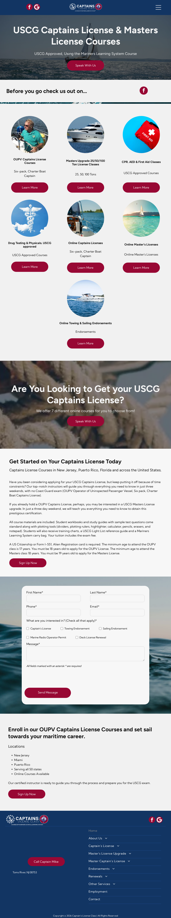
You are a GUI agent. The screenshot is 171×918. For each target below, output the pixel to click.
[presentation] (54, 677)
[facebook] (29, 7)
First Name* (34, 592)
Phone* (31, 606)
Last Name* (98, 592)
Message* (33, 644)
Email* (94, 606)
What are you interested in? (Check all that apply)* (61, 620)
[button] (158, 7)
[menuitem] (125, 831)
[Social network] (37, 7)
